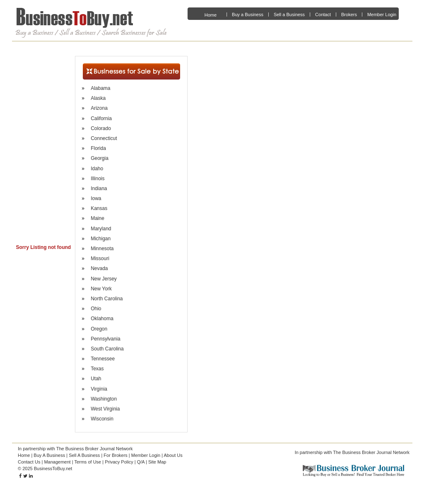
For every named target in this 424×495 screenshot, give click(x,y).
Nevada (99, 268)
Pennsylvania (105, 339)
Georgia (99, 158)
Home (211, 14)
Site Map (157, 461)
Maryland (101, 229)
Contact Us (29, 461)
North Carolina (107, 299)
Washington (104, 399)
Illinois (97, 178)
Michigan (101, 238)
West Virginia (105, 409)
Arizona (99, 108)
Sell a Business (289, 14)
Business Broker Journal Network (376, 452)
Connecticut (104, 138)
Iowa (96, 198)
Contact (323, 14)
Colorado (101, 128)
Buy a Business (247, 14)
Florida (98, 148)
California (101, 118)
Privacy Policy (119, 461)
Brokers (349, 14)
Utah (96, 379)
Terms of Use (87, 461)
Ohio (96, 308)
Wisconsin (102, 419)
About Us (173, 455)
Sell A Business (84, 455)
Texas (97, 369)
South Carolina (107, 349)
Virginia (99, 389)
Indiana (99, 188)
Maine (97, 218)
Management (57, 461)
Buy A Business (49, 455)
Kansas (99, 208)
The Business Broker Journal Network (94, 448)
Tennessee (103, 359)
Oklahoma (102, 318)
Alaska (98, 98)
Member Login (381, 14)
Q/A (141, 461)
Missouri (100, 258)
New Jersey (104, 279)
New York (101, 289)
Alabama (100, 88)
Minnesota (102, 248)
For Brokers (115, 455)
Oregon (99, 329)
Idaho (97, 168)
